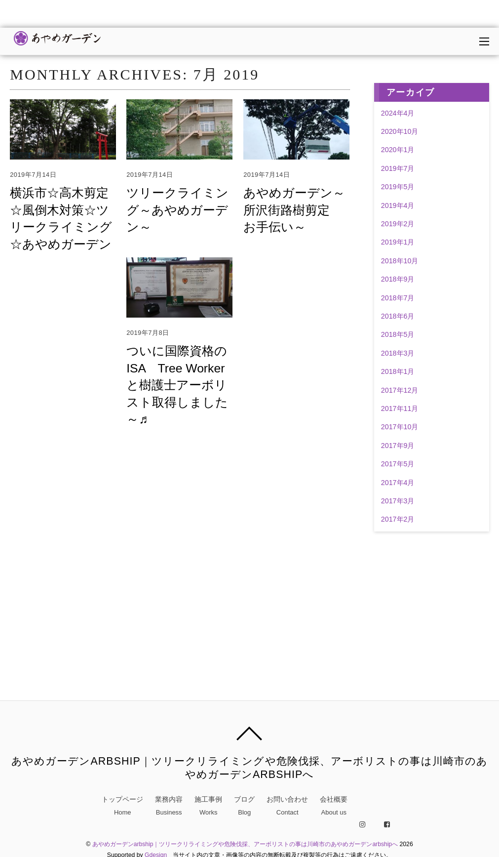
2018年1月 (398, 371)
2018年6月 (398, 316)
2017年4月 (398, 483)
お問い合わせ (287, 806)
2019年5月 (398, 187)
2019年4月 (398, 205)
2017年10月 (400, 427)
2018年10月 (400, 261)
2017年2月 (398, 519)
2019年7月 (398, 168)
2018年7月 (398, 298)
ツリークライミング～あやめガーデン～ (175, 210)
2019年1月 (398, 242)
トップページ (122, 806)
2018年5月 (398, 334)
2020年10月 (400, 131)
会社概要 (333, 806)
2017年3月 (398, 501)
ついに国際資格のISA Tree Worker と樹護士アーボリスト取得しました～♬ (175, 385)
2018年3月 (398, 353)
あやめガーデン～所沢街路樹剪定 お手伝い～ (292, 210)
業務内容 (169, 806)
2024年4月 (398, 113)
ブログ (244, 806)
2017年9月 (398, 445)
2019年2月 (398, 224)
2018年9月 (398, 279)
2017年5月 (398, 464)
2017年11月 (400, 408)
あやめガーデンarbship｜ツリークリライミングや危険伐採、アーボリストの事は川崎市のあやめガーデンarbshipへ (245, 843)
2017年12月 (400, 390)
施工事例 (208, 806)
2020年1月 (398, 150)
